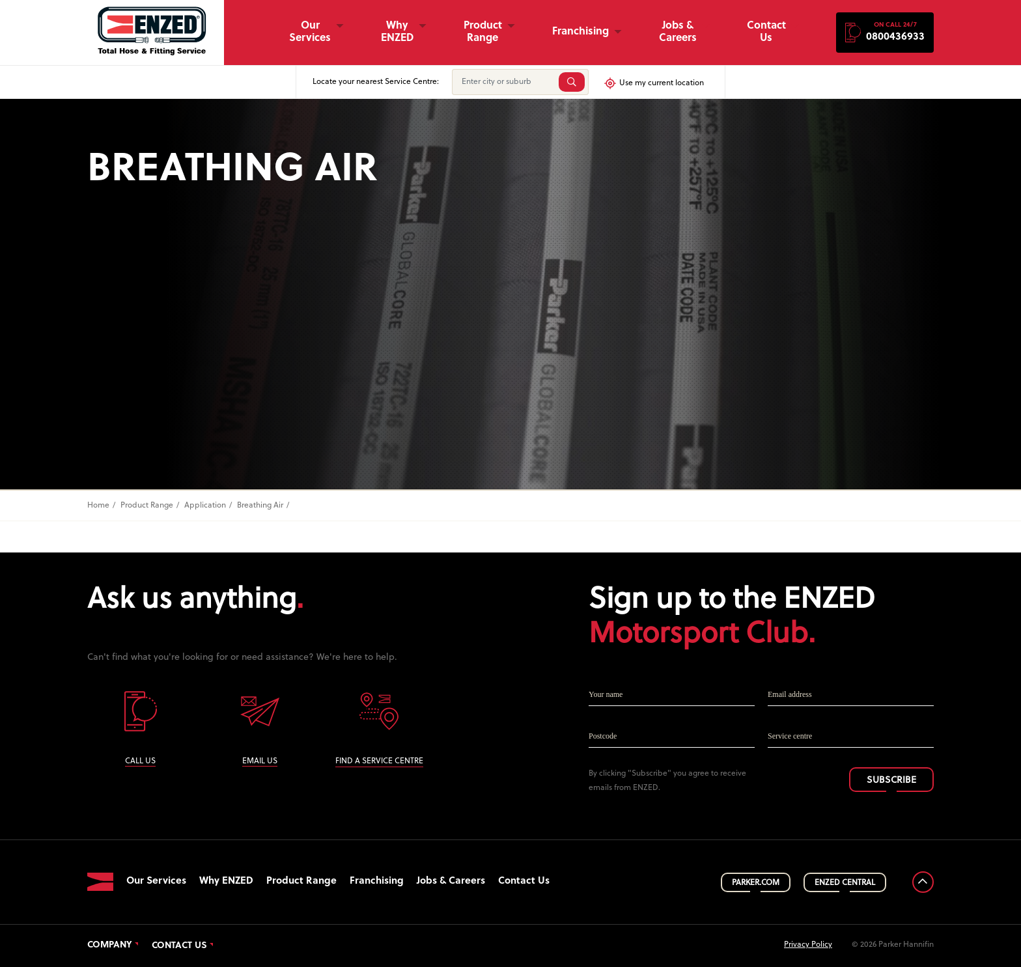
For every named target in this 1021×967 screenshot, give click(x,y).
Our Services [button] (310, 32)
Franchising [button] (580, 32)
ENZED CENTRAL (845, 883)
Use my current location (653, 83)
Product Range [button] (483, 32)
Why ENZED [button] (397, 32)
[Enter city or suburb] (504, 82)
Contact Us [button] (766, 32)
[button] (885, 32)
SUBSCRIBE (891, 780)
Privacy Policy (808, 944)
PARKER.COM (755, 883)
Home (98, 505)
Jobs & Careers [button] (678, 32)
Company (109, 945)
